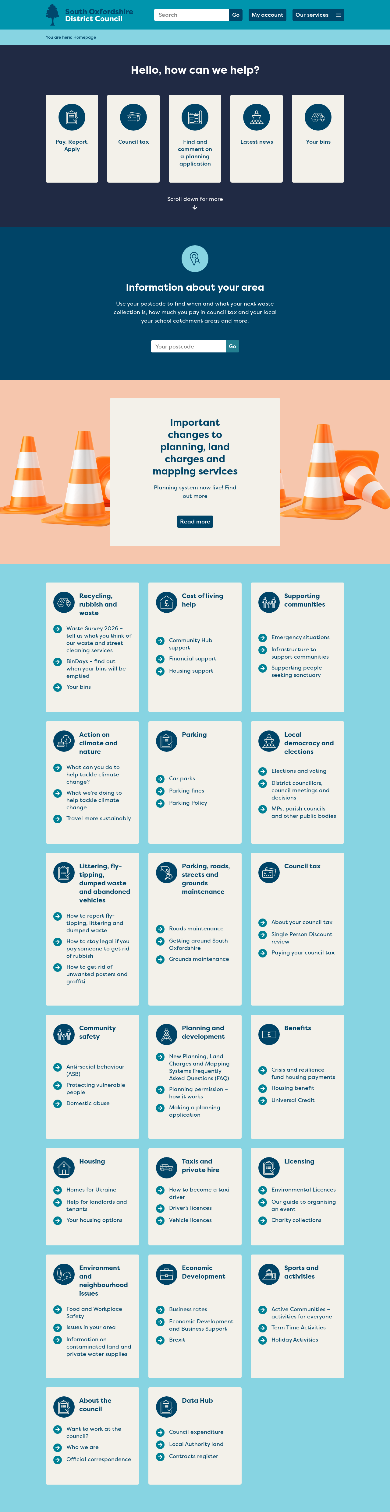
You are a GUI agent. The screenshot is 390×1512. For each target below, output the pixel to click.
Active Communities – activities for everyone (301, 1313)
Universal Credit (293, 1100)
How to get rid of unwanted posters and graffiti (97, 974)
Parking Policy (188, 803)
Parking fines (186, 790)
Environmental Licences (303, 1189)
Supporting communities (304, 600)
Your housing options (94, 1220)
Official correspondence (98, 1459)
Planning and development (203, 1032)
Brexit (177, 1339)
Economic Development (203, 1272)
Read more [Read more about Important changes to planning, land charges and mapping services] (196, 521)
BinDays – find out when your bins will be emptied (96, 669)
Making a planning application (194, 1111)
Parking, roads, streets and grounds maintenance (206, 879)
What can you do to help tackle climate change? (93, 775)
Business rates (188, 1309)
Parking (194, 734)
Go (235, 15)
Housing (92, 1161)
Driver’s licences (190, 1208)
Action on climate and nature (98, 743)
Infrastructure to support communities (300, 653)
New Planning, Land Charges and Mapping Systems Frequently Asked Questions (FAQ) (199, 1067)
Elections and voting (299, 771)
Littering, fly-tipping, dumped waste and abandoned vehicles (104, 883)
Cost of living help (202, 600)
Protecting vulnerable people (95, 1088)
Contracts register (193, 1456)
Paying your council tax (303, 952)
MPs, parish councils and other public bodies (303, 812)
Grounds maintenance (199, 959)
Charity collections (296, 1220)
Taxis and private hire (200, 1165)
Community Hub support (190, 644)
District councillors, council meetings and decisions (300, 790)
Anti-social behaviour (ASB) (95, 1070)
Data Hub (197, 1400)
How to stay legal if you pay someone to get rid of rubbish (97, 949)
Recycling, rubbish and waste (98, 604)
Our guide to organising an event (303, 1205)
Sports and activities (301, 1272)
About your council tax (301, 922)
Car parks (182, 778)
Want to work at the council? (93, 1432)
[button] (318, 15)
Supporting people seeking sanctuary (296, 671)
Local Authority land (196, 1444)
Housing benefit (292, 1088)
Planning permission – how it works (198, 1093)
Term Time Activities (298, 1327)
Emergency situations (300, 637)
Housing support (191, 670)
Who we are (82, 1447)
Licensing (299, 1161)
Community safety (97, 1032)
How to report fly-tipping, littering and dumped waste (94, 923)
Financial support (192, 658)
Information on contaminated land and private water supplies (98, 1347)
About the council (95, 1404)
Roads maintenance (196, 928)
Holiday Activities (294, 1339)
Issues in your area (91, 1327)
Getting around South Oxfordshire (198, 944)
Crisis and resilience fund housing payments (303, 1073)
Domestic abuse (88, 1103)
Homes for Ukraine (91, 1189)
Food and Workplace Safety (94, 1312)
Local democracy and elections (309, 743)
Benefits (297, 1028)
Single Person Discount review (301, 938)
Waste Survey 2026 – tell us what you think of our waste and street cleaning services (98, 639)
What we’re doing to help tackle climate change (94, 800)
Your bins (78, 687)
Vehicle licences (190, 1220)
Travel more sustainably (98, 818)
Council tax (302, 866)
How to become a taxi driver (199, 1193)
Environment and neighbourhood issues (103, 1281)
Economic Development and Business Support (201, 1325)
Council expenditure (196, 1432)
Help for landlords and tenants (96, 1205)
